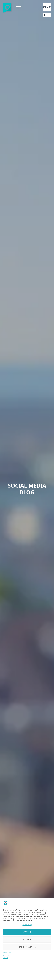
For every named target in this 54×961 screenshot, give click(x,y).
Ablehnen (27, 939)
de (45, 14)
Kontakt (47, 7)
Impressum (5, 958)
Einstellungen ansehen (27, 947)
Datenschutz (6, 955)
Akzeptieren (27, 932)
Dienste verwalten (27, 925)
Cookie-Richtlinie (7, 953)
